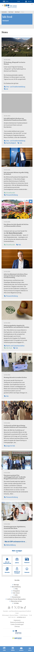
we (6, 89)
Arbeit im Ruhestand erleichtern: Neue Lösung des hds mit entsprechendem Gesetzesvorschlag (16, 275)
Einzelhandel (9, 193)
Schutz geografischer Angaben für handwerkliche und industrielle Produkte (16, 326)
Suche (18, 1)
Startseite (4, 12)
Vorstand (5, 21)
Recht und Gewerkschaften (14, 346)
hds (20, 143)
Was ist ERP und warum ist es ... (16, 542)
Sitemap (17, 626)
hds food (17, 12)
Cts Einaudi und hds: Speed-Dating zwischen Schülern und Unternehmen (15, 426)
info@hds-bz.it (21, 617)
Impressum (17, 620)
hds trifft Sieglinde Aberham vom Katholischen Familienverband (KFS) (15, 119)
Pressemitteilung (11, 195)
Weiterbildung (10, 545)
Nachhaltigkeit (10, 143)
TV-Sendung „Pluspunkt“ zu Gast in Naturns (14, 63)
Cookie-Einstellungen (17, 624)
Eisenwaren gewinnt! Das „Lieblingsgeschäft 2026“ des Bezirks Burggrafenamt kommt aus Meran (15, 476)
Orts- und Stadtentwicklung (14, 87)
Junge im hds (9, 446)
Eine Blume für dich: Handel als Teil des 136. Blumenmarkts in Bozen (16, 225)
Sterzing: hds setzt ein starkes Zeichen (15, 377)
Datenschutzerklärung (17, 622)
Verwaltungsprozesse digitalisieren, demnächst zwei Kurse (15, 527)
